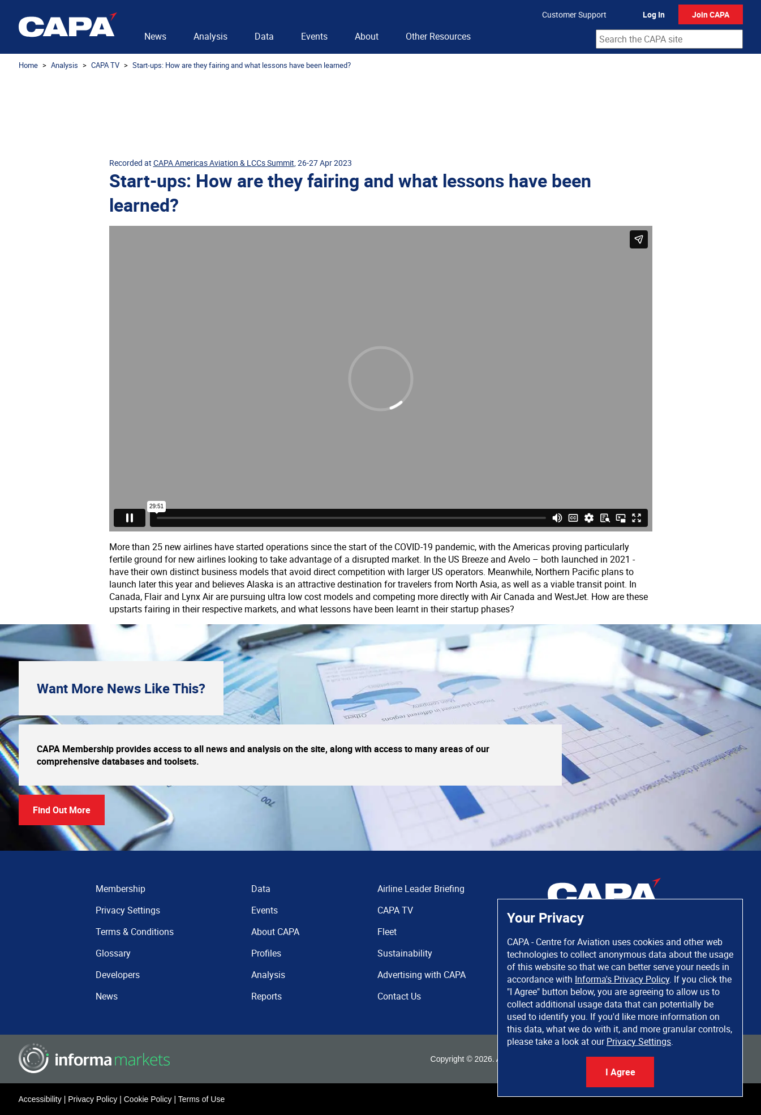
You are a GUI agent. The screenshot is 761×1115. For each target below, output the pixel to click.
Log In (654, 14)
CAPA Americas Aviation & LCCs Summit (223, 162)
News (155, 36)
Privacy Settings (639, 1041)
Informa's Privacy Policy (622, 979)
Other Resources (438, 36)
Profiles (266, 953)
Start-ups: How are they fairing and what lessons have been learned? (241, 65)
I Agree (620, 1072)
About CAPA (275, 931)
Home (28, 65)
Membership (120, 888)
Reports (266, 996)
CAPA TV (105, 65)
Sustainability (404, 953)
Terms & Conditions (135, 931)
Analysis (210, 36)
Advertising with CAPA (421, 974)
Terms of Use (201, 1099)
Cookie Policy (148, 1099)
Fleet (387, 931)
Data (264, 36)
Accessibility (40, 1099)
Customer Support (574, 14)
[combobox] (669, 39)
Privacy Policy (92, 1099)
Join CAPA (710, 14)
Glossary (113, 953)
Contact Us (399, 996)
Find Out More (62, 810)
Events (314, 36)
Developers (118, 974)
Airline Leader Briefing (421, 888)
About (367, 36)
